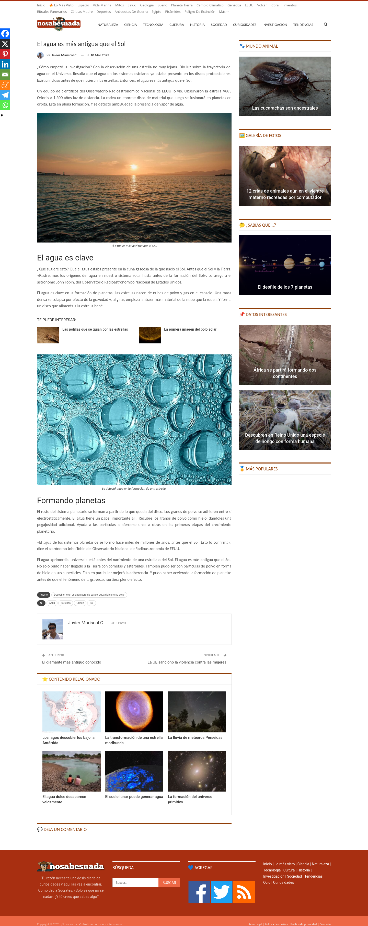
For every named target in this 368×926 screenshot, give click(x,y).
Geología (147, 5)
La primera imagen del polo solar (190, 323)
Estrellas (66, 596)
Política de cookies (276, 918)
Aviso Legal (255, 918)
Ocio (266, 876)
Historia (197, 18)
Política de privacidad (304, 918)
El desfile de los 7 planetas (285, 280)
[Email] (5, 74)
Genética (234, 5)
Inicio (41, 5)
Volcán (262, 5)
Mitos (119, 5)
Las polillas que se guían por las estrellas (95, 323)
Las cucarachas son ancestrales (285, 101)
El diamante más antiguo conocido (71, 656)
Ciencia (130, 18)
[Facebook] (5, 33)
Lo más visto (284, 858)
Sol (91, 596)
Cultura (176, 18)
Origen (80, 596)
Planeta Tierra (182, 5)
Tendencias (313, 870)
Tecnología (153, 18)
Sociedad (219, 18)
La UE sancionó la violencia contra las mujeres (186, 656)
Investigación (274, 18)
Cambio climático (210, 5)
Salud (132, 5)
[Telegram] (5, 95)
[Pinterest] (5, 54)
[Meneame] (5, 85)
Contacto (325, 918)
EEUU (249, 5)
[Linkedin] (5, 64)
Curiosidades (244, 18)
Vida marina (102, 5)
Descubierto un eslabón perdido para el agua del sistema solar (89, 588)
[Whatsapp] (5, 105)
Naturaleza (108, 18)
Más (288, 5)
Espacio (83, 5)
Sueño (162, 5)
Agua (52, 596)
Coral (275, 5)
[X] (5, 44)
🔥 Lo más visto (61, 5)
